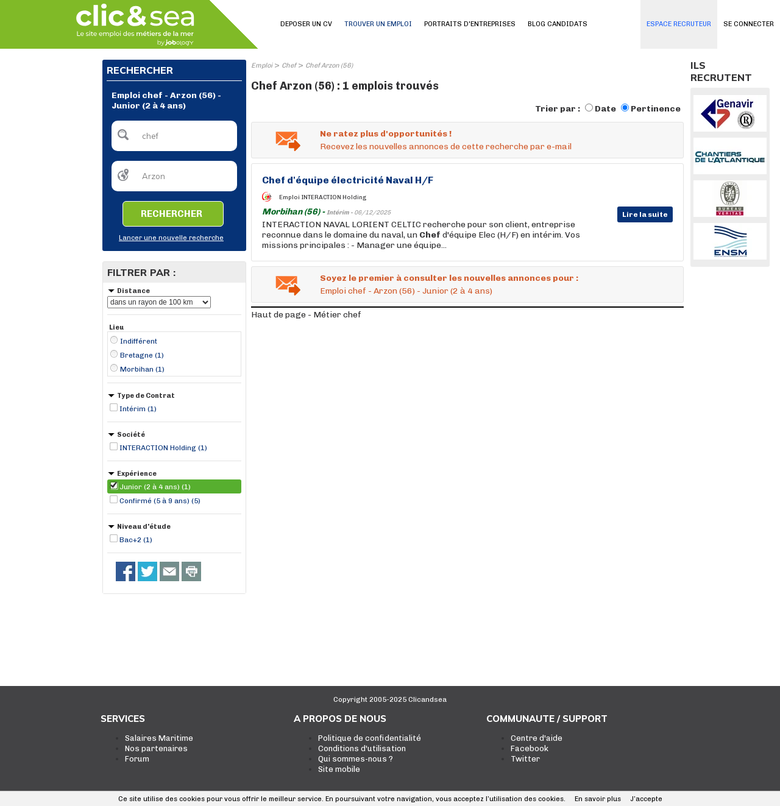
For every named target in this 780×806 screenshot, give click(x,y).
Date (605, 109)
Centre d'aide (536, 738)
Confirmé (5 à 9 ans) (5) (159, 501)
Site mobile (339, 769)
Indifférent (138, 341)
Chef (289, 65)
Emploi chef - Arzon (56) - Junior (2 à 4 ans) (406, 291)
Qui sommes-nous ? (355, 758)
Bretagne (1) (142, 355)
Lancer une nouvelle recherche (171, 238)
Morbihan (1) (142, 369)
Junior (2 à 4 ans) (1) (155, 487)
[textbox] (174, 136)
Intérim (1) (138, 409)
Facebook (529, 748)
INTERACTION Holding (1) (163, 448)
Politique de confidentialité (369, 738)
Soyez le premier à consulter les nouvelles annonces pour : (449, 278)
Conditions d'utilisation (362, 748)
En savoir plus (598, 799)
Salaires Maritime (159, 738)
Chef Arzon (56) (329, 65)
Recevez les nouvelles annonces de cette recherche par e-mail (446, 146)
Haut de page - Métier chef (306, 314)
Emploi (261, 65)
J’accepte (646, 799)
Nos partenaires (156, 748)
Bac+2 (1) (135, 540)
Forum (137, 758)
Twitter (525, 758)
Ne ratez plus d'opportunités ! (386, 134)
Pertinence (656, 109)
